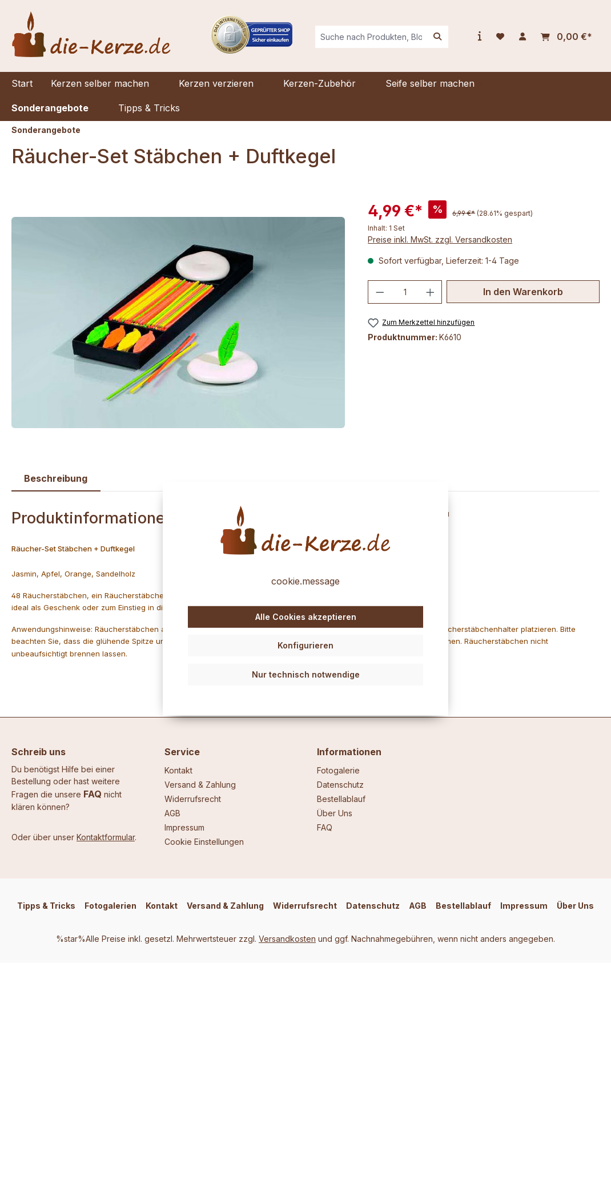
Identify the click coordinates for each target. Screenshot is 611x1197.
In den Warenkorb (523, 291)
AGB (172, 813)
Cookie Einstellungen (204, 842)
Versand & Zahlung (200, 784)
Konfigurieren (305, 645)
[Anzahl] (405, 292)
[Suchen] (437, 37)
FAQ (92, 794)
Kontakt (178, 770)
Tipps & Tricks (46, 905)
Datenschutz (340, 784)
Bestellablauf (341, 799)
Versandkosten (287, 939)
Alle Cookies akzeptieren (305, 616)
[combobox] (371, 37)
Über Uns (334, 813)
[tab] (56, 478)
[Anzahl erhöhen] (431, 292)
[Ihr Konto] (522, 36)
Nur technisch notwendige (306, 674)
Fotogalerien (110, 905)
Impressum (184, 827)
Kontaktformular (106, 837)
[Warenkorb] (566, 37)
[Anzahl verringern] (380, 292)
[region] (178, 322)
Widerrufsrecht (192, 799)
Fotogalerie (338, 770)
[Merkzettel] (500, 36)
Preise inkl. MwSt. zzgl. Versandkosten (440, 239)
